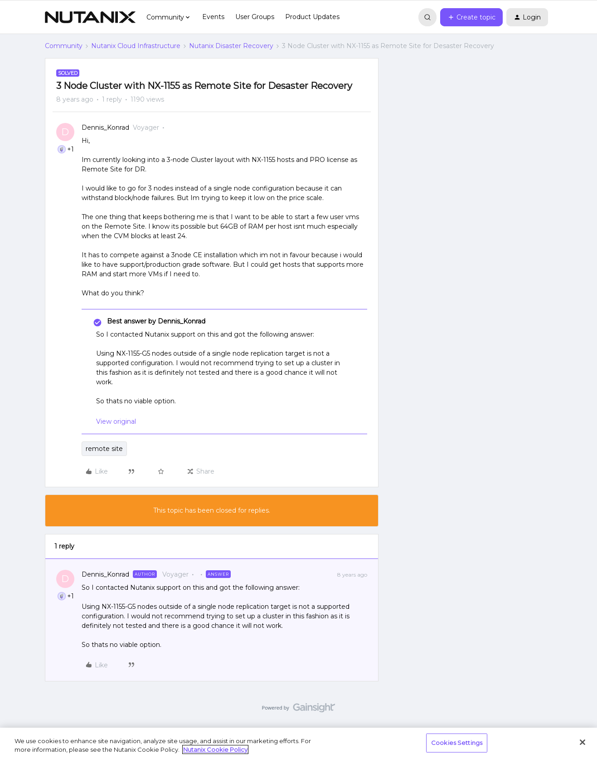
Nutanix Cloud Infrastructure (135, 46)
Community (64, 46)
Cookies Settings (456, 742)
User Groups (254, 17)
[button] (471, 17)
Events (213, 17)
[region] (298, 743)
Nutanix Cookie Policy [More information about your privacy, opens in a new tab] (215, 749)
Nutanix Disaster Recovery (231, 46)
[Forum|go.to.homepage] (90, 17)
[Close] (582, 742)
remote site (104, 449)
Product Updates (312, 17)
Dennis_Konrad (105, 127)
